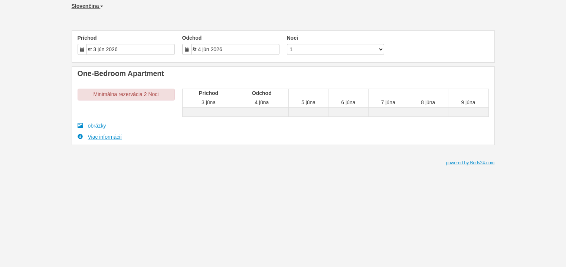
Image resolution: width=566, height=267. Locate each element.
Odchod (192, 38)
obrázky (92, 125)
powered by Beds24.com (470, 162)
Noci (292, 38)
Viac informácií (100, 137)
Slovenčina (88, 6)
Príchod (87, 38)
